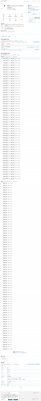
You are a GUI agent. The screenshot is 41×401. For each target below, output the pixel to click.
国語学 (8, 372)
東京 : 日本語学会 (9, 381)
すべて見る (21, 19)
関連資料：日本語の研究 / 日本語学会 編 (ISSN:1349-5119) (8, 31)
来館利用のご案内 (15, 56)
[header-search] (29, 1)
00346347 (20, 379)
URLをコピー (32, 18)
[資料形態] (7, 44)
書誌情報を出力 (38, 364)
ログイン (39, 1)
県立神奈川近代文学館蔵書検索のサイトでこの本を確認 (33, 47)
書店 (6, 36)
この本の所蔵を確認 (37, 49)
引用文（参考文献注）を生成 (31, 19)
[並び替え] (3, 44)
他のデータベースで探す (31, 22)
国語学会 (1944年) (9, 379)
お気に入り (30, 18)
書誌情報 (9, 36)
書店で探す (34, 14)
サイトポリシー (23, 398)
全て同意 (16, 399)
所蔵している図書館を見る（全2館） (34, 9)
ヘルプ (36, 1)
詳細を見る (2, 399)
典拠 (24, 379)
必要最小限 (10, 399)
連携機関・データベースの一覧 (18, 40)
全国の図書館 (3, 36)
